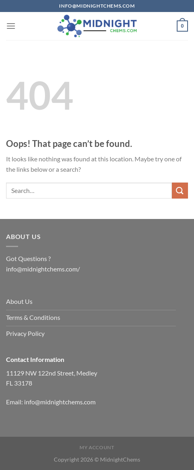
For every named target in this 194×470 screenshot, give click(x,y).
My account (97, 447)
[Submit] (180, 190)
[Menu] (11, 26)
